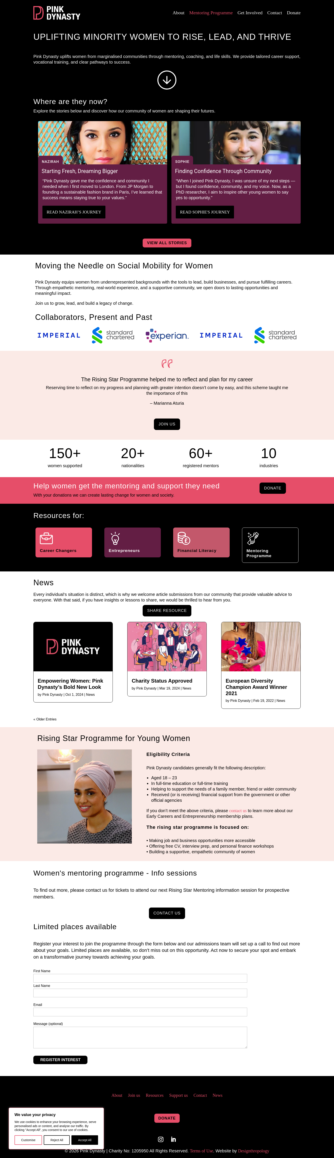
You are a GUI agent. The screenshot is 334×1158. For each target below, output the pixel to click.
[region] (56, 1128)
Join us (134, 1095)
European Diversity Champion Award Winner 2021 (256, 687)
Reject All (56, 1140)
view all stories (167, 243)
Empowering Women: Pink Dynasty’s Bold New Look (70, 684)
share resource (167, 610)
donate (272, 488)
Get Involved (249, 12)
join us (166, 424)
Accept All (84, 1140)
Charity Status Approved (162, 680)
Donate (294, 12)
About (178, 12)
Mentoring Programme (211, 12)
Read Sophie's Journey (206, 212)
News (90, 694)
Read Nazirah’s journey (75, 212)
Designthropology (253, 1150)
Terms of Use (201, 1150)
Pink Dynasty (52, 694)
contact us (238, 810)
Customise (28, 1140)
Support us (178, 1095)
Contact (274, 12)
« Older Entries (44, 719)
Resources (154, 1095)
